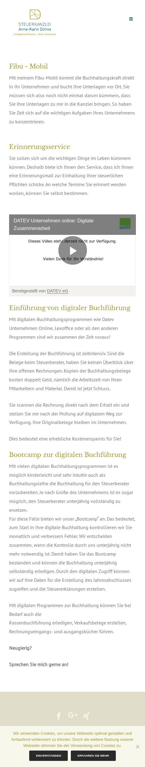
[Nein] (137, 747)
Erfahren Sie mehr (93, 755)
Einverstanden (48, 755)
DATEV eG (57, 290)
